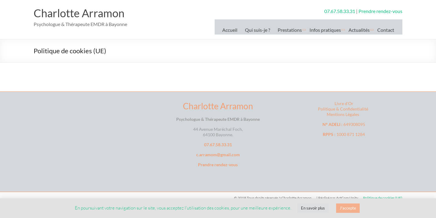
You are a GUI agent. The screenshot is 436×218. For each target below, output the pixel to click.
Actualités (359, 30)
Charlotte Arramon (79, 13)
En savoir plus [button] (313, 208)
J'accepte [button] (348, 208)
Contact (385, 30)
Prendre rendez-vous (380, 11)
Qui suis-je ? (257, 30)
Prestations (290, 30)
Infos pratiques (325, 30)
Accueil (229, 30)
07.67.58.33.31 (340, 11)
